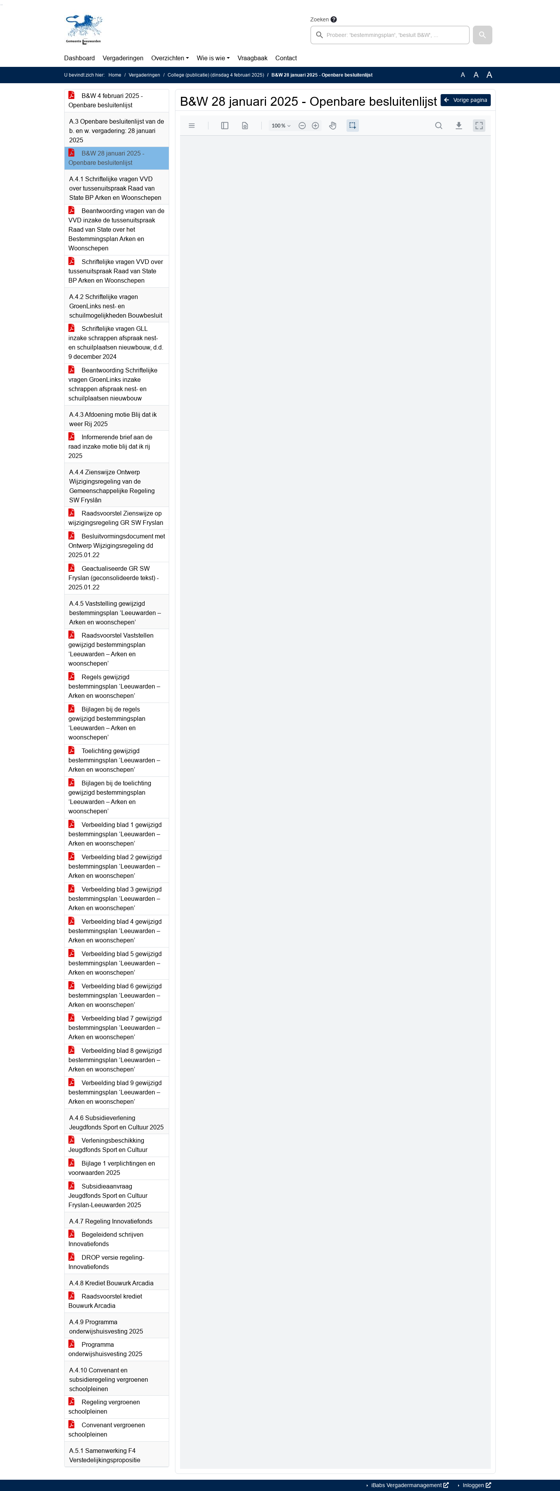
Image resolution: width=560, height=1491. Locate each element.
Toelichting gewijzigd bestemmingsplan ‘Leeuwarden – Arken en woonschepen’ (114, 760)
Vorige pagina (465, 100)
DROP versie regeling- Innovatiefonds (106, 1262)
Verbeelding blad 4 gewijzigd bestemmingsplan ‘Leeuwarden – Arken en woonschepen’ (115, 931)
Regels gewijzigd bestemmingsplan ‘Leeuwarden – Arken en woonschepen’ (114, 686)
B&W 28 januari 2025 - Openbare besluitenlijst (106, 158)
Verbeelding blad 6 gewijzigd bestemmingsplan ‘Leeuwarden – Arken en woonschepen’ (115, 995)
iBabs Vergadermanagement (409, 1485)
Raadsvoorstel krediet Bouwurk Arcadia (105, 1301)
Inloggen (476, 1485)
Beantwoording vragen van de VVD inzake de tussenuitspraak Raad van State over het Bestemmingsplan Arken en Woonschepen (116, 230)
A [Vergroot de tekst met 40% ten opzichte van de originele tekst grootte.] (489, 75)
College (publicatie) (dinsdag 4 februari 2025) (216, 75)
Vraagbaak (253, 58)
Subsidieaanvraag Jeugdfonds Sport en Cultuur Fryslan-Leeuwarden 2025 (107, 1195)
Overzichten (167, 58)
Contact (286, 58)
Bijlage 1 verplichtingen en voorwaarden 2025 (111, 1168)
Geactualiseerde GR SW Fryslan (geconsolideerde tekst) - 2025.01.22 (113, 578)
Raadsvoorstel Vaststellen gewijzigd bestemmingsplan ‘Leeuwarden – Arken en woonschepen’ (111, 649)
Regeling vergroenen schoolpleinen (104, 1407)
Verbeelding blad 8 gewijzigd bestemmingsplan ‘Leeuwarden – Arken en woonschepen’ (115, 1060)
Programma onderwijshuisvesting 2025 (105, 1349)
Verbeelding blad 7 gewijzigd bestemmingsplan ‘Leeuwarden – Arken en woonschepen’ (115, 1027)
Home (114, 75)
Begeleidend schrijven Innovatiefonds (106, 1239)
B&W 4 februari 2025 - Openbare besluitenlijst (105, 100)
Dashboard (79, 58)
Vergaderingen (123, 58)
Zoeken (319, 19)
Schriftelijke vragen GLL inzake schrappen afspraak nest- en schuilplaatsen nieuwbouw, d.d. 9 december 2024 (115, 342)
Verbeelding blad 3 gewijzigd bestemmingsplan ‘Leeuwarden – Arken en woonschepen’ (115, 898)
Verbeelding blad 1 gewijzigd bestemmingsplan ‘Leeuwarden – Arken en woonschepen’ (115, 834)
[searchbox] (390, 35)
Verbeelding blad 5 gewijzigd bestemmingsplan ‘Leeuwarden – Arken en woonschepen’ (115, 963)
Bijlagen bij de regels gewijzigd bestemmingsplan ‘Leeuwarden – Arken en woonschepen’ (106, 723)
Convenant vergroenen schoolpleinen (106, 1430)
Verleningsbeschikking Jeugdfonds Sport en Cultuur (107, 1145)
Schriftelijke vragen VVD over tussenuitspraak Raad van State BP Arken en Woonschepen (115, 271)
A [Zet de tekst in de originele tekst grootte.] (463, 75)
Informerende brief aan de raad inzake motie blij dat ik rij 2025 (110, 446)
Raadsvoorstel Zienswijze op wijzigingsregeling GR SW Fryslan (115, 518)
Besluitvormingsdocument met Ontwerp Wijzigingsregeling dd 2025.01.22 (116, 545)
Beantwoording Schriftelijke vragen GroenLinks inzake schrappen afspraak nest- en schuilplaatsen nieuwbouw (113, 384)
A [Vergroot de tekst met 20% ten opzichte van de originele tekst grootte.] (476, 75)
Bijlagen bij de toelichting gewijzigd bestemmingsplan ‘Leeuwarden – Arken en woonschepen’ (109, 797)
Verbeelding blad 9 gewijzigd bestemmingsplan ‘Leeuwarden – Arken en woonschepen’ (115, 1092)
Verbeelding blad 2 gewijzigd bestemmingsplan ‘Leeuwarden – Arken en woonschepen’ (115, 866)
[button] (482, 35)
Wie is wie (211, 58)
